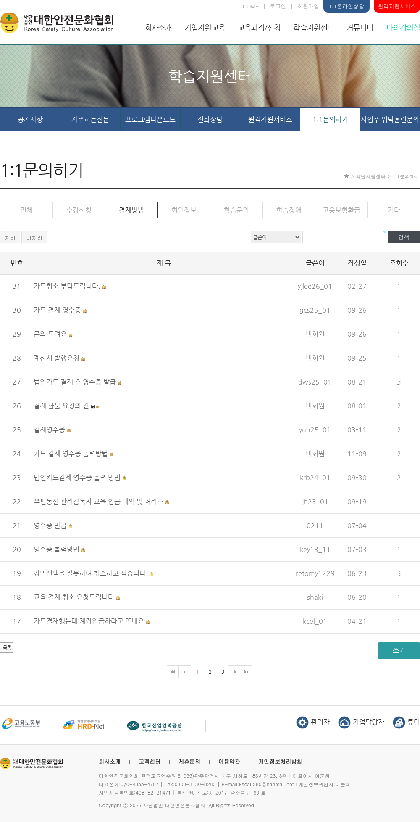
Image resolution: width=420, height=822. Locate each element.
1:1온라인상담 (346, 6)
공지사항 (30, 119)
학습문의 (236, 210)
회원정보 (184, 210)
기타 (394, 210)
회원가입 (308, 6)
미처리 (34, 237)
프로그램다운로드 (150, 119)
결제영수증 (49, 430)
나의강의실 (403, 27)
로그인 (278, 6)
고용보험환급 (341, 210)
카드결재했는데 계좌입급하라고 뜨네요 (89, 621)
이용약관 (229, 761)
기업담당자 (361, 722)
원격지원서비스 (397, 6)
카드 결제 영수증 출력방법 (71, 454)
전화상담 (210, 119)
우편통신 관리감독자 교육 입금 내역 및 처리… (98, 501)
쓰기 (399, 650)
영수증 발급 (50, 525)
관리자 (313, 722)
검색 (404, 237)
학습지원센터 (313, 27)
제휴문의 (189, 761)
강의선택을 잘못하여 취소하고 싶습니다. (91, 573)
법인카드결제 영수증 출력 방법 (77, 478)
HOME (251, 6)
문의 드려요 (50, 334)
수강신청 (79, 210)
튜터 (406, 722)
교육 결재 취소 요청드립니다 (74, 597)
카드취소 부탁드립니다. (67, 286)
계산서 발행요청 (56, 358)
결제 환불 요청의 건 (61, 406)
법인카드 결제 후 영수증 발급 (75, 382)
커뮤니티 (359, 27)
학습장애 (289, 210)
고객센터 (149, 761)
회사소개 (158, 27)
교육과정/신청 (259, 27)
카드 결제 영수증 (57, 310)
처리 (10, 237)
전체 (26, 210)
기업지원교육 (204, 27)
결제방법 (131, 210)
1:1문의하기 (330, 119)
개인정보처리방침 (280, 761)
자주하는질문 (90, 119)
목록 (7, 647)
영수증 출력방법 (56, 549)
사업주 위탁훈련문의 (390, 119)
